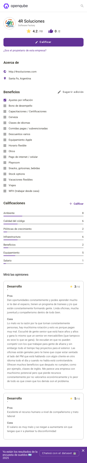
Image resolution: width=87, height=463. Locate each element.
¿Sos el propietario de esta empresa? (24, 50)
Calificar (43, 42)
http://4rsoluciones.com (19, 71)
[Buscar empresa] (82, 5)
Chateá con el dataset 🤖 (59, 453)
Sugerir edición (71, 92)
